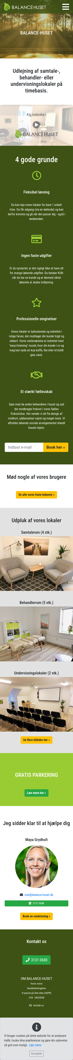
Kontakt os (38, 1005)
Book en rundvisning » (36, 916)
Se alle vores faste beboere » (36, 495)
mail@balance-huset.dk (39, 895)
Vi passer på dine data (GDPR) (36, 992)
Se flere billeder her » (36, 740)
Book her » (56, 447)
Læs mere (35, 1045)
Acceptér (36, 1053)
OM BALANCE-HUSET (36, 978)
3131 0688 (36, 903)
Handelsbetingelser (36, 988)
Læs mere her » (36, 793)
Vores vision (37, 983)
